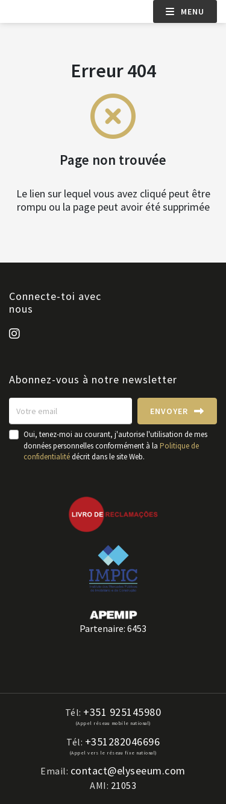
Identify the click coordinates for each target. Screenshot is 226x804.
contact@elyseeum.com (128, 770)
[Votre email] (70, 411)
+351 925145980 (122, 712)
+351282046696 (122, 741)
